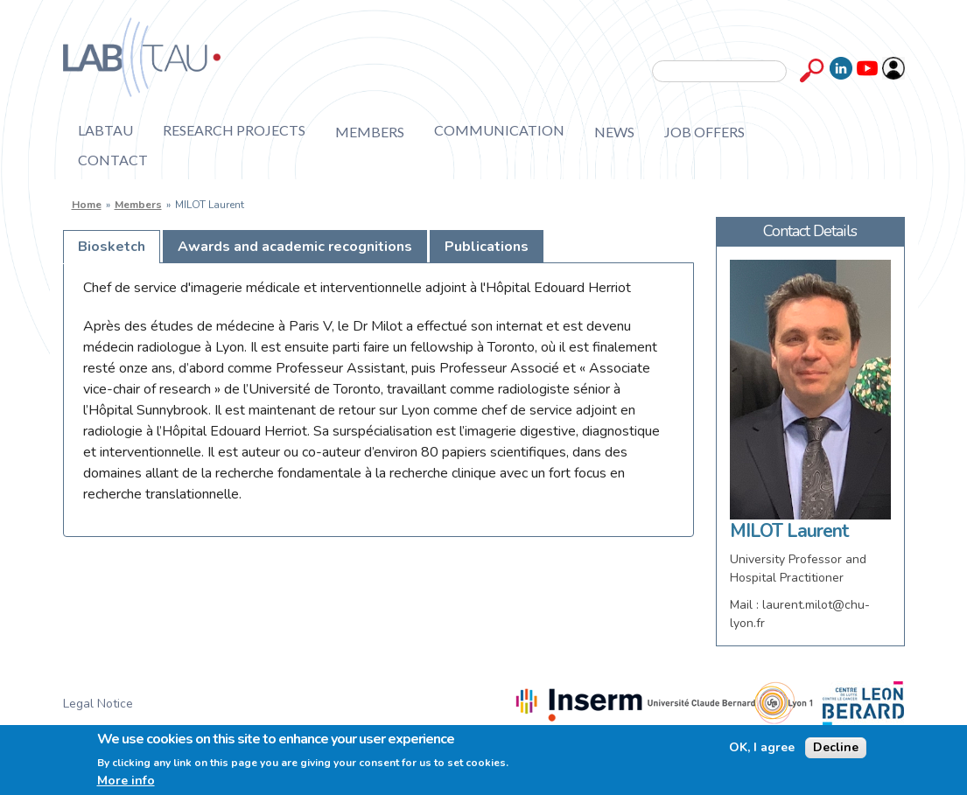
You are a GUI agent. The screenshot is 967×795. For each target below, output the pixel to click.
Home (87, 205)
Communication (499, 130)
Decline (835, 747)
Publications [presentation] (487, 246)
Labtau (105, 130)
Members (369, 131)
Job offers (704, 131)
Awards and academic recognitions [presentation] (295, 246)
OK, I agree (762, 748)
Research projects (234, 130)
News (614, 131)
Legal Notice (98, 703)
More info (126, 781)
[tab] (111, 247)
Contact (113, 159)
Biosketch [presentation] (111, 246)
